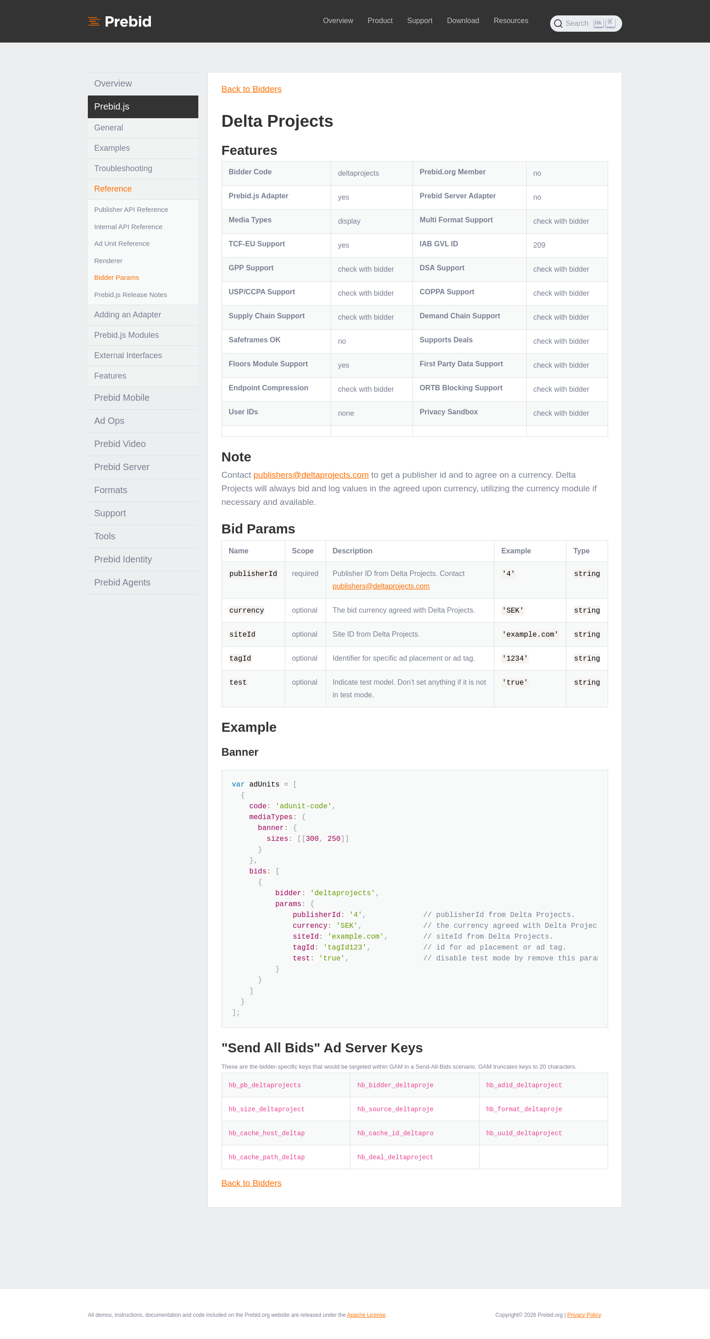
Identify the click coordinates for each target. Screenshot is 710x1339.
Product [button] (380, 20)
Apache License (366, 1315)
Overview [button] (338, 20)
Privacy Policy (584, 1315)
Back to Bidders (251, 89)
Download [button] (463, 20)
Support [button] (419, 20)
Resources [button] (511, 20)
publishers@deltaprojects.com (311, 475)
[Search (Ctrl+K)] (586, 23)
